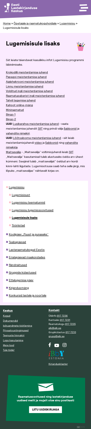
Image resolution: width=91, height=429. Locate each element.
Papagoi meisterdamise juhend (26, 77)
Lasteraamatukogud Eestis (27, 250)
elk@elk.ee (55, 328)
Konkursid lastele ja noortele (27, 295)
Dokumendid (10, 320)
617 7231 (65, 320)
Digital (81, 427)
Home (7, 23)
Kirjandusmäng (19, 288)
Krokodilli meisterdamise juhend (27, 72)
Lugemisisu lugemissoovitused (32, 210)
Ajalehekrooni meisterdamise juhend (30, 82)
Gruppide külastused (22, 272)
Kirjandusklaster (58, 364)
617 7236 (62, 315)
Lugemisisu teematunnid (28, 202)
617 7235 (70, 324)
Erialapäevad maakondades (27, 257)
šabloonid (70, 128)
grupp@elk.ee (57, 336)
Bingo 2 (11, 119)
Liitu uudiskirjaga (45, 410)
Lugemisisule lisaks (25, 218)
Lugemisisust (21, 195)
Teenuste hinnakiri (13, 335)
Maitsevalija (13, 152)
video (38, 143)
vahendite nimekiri (18, 133)
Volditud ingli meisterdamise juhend (29, 91)
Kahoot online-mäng (19, 105)
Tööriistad (18, 225)
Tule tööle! (9, 350)
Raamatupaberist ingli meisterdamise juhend (35, 96)
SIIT (40, 128)
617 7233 (70, 332)
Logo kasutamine (13, 340)
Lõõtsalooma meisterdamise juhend (37, 138)
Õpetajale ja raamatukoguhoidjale (35, 23)
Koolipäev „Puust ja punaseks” (29, 234)
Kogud (6, 315)
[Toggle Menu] (83, 6)
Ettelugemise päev (21, 280)
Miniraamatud (15, 110)
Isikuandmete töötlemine (17, 325)
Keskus (8, 311)
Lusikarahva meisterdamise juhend (36, 124)
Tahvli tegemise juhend (21, 100)
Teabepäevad (17, 242)
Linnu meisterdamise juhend (24, 86)
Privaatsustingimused (15, 330)
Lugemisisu (67, 23)
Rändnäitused (18, 265)
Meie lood (8, 345)
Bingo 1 (10, 114)
